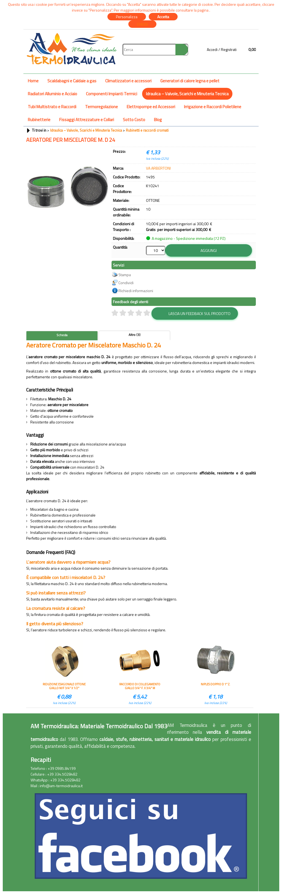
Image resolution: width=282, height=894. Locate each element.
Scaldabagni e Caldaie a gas (71, 81)
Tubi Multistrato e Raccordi (52, 107)
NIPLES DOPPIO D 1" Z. (215, 684)
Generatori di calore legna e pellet (189, 81)
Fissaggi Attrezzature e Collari (86, 119)
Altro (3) (134, 334)
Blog (158, 119)
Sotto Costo (134, 119)
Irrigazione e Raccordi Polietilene (212, 107)
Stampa (124, 275)
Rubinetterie (39, 119)
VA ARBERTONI (158, 168)
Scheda (61, 335)
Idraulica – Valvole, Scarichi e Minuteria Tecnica (187, 94)
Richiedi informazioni (135, 291)
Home (33, 81)
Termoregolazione (101, 107)
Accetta (163, 17)
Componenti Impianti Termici (111, 94)
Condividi (126, 283)
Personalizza (126, 17)
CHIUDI (142, 24)
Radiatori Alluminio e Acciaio (52, 94)
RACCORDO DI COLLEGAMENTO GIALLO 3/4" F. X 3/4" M (139, 686)
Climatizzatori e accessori (128, 81)
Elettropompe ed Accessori (151, 107)
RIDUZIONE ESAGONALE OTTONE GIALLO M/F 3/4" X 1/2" (64, 686)
